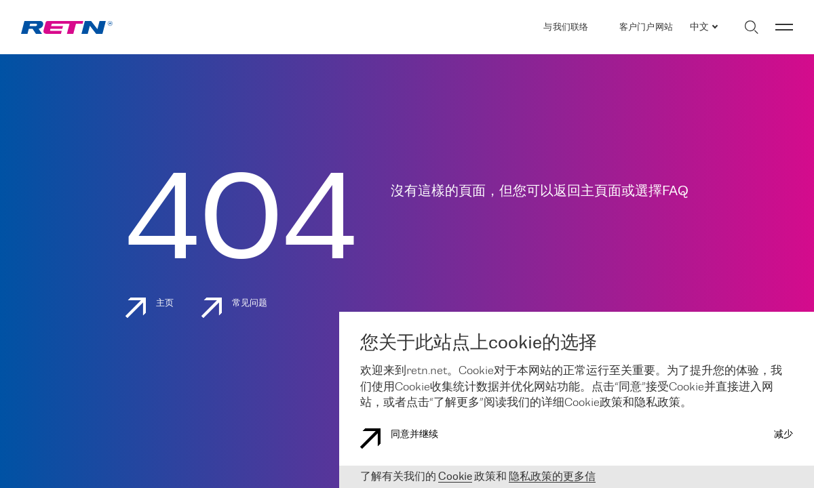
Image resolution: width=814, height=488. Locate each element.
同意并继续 (399, 438)
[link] (67, 27)
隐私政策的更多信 (552, 477)
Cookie (455, 477)
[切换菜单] (784, 27)
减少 (783, 434)
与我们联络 (565, 27)
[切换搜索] (751, 27)
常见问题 (234, 308)
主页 (149, 308)
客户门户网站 (646, 27)
